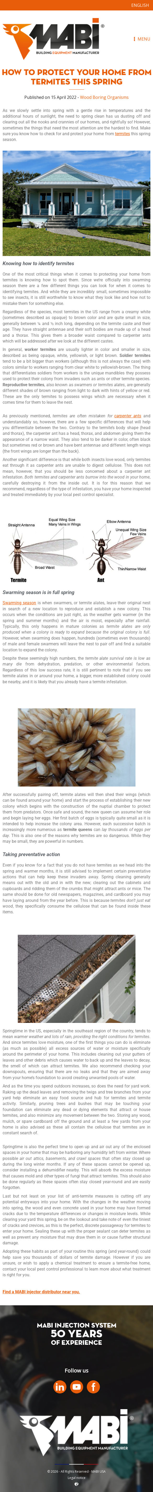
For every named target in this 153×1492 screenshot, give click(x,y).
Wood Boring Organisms (104, 97)
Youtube (76, 1386)
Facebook (93, 1386)
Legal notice (77, 1478)
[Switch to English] (140, 5)
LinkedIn (59, 1386)
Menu (141, 39)
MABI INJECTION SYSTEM (76, 1325)
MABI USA (54, 39)
